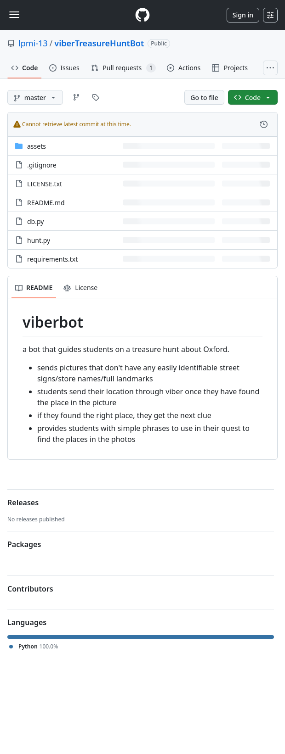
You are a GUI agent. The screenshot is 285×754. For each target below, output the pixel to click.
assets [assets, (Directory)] (36, 146)
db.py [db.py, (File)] (35, 221)
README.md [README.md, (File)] (46, 202)
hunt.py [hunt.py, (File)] (38, 240)
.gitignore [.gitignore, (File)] (42, 165)
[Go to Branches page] (76, 97)
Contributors (30, 589)
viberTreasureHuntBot (99, 43)
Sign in (243, 15)
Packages (24, 544)
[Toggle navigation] (14, 15)
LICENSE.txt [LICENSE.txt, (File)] (44, 183)
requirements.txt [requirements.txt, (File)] (52, 259)
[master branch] (35, 97)
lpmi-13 (33, 43)
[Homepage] (142, 14)
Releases (23, 502)
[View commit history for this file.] (264, 124)
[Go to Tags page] (95, 97)
